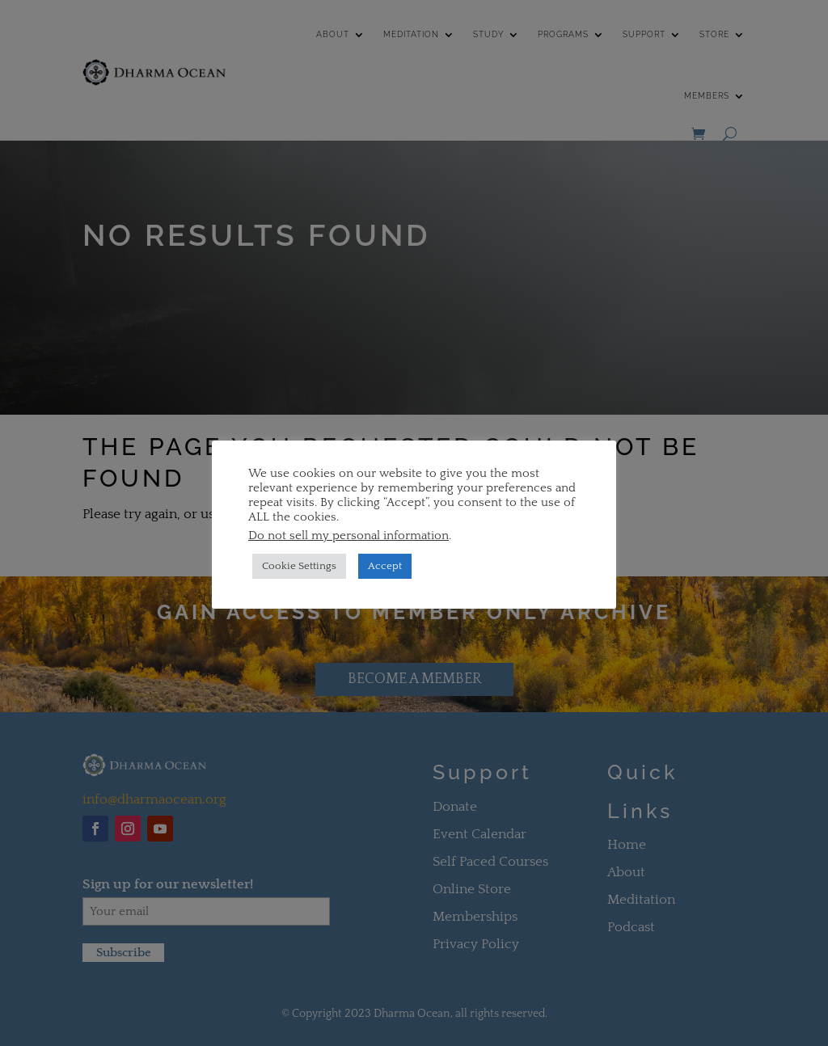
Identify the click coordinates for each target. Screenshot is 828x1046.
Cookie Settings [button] (299, 566)
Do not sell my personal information (348, 535)
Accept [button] (385, 566)
